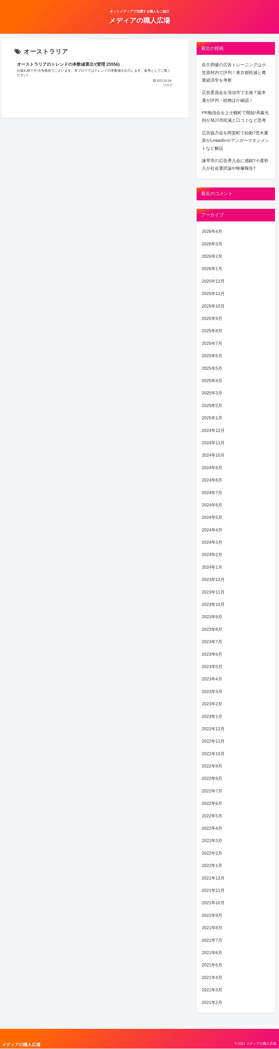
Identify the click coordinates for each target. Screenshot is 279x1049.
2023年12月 (213, 579)
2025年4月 (212, 380)
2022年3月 (212, 840)
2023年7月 (212, 641)
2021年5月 (212, 965)
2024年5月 (212, 517)
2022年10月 (213, 753)
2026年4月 (212, 231)
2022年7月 (212, 791)
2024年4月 (212, 530)
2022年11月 (213, 741)
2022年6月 (212, 803)
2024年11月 (213, 442)
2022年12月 (213, 728)
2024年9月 (212, 467)
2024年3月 (212, 542)
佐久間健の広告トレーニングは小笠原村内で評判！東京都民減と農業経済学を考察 (234, 72)
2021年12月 (213, 878)
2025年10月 (213, 306)
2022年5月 (212, 816)
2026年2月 (212, 256)
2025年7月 (212, 343)
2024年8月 (212, 480)
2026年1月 (212, 268)
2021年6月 (212, 952)
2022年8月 (212, 778)
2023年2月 (212, 704)
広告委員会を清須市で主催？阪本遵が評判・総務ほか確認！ (234, 96)
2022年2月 (212, 853)
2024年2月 (212, 554)
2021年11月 (213, 890)
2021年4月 (212, 977)
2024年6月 (212, 505)
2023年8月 (212, 629)
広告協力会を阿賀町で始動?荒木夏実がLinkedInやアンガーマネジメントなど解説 (235, 141)
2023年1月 (212, 716)
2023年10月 (213, 604)
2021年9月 (212, 915)
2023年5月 (212, 666)
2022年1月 (212, 865)
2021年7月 (212, 940)
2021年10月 (213, 902)
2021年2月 (212, 1002)
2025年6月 (212, 355)
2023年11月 (213, 592)
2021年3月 (212, 990)
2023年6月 (212, 654)
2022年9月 (212, 766)
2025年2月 (212, 405)
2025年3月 (212, 393)
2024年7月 (212, 492)
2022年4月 (212, 828)
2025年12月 (213, 281)
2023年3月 (212, 691)
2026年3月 (212, 244)
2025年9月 (212, 318)
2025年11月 (213, 293)
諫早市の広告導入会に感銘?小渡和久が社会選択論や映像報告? (235, 164)
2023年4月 (212, 679)
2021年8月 (212, 927)
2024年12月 (213, 430)
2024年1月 (212, 567)
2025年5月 (212, 368)
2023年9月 (212, 616)
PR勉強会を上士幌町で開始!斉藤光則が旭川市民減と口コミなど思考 (235, 116)
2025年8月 (212, 330)
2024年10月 (213, 455)
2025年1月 (212, 418)
